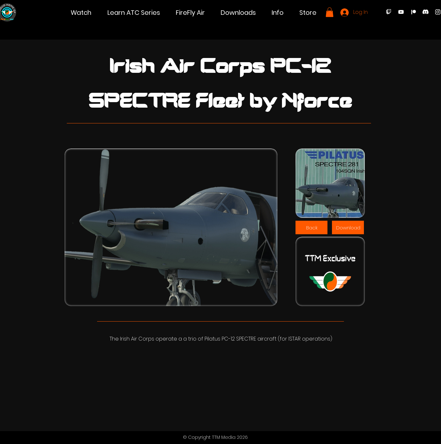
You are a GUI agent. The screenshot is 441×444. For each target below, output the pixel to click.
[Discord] (425, 11)
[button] (81, 12)
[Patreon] (413, 11)
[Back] (311, 227)
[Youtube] (401, 11)
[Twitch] (388, 11)
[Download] (348, 227)
